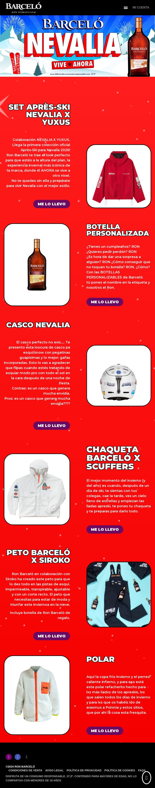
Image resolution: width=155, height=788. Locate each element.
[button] (51, 204)
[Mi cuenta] (141, 7)
